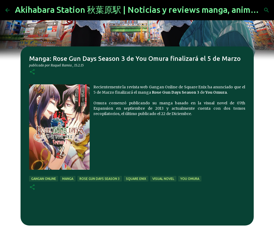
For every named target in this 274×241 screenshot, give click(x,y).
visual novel (163, 178)
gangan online (43, 178)
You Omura (189, 178)
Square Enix (136, 178)
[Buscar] (266, 10)
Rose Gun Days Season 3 (100, 178)
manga (67, 178)
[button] (32, 72)
